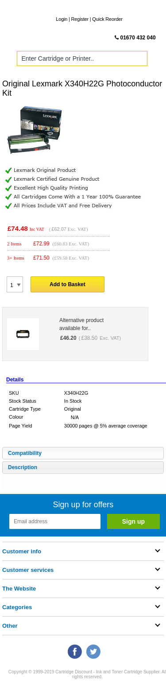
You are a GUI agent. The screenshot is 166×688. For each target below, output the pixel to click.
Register (80, 19)
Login (61, 19)
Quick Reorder (107, 19)
